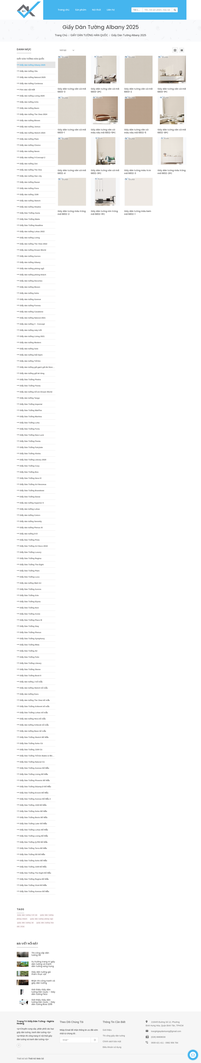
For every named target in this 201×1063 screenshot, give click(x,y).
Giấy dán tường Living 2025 (31, 96)
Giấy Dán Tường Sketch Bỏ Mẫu (33, 737)
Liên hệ (111, 9)
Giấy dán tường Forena (29, 305)
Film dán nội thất (26, 90)
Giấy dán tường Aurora (28, 256)
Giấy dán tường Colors (28, 515)
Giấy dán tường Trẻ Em (29, 361)
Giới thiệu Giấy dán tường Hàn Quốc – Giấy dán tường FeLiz (43, 992)
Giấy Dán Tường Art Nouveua (31, 484)
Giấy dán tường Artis (27, 102)
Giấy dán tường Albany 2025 (31, 65)
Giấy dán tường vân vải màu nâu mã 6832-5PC (103, 131)
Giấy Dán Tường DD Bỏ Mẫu (31, 854)
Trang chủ (63, 9)
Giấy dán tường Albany (29, 262)
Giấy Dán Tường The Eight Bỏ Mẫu (34, 873)
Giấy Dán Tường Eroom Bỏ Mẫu (32, 793)
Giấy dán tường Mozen (28, 287)
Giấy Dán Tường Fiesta (28, 386)
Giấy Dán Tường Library (29, 663)
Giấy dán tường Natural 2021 (31, 318)
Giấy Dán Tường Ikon (28, 608)
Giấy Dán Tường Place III (29, 620)
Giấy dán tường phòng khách (31, 275)
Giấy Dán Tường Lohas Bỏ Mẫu (32, 830)
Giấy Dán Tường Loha (28, 423)
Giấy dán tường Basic (28, 108)
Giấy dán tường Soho (28, 293)
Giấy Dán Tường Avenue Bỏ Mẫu (33, 768)
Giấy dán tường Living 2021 (31, 336)
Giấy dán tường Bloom (28, 120)
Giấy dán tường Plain (28, 139)
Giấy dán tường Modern (29, 342)
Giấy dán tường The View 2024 (32, 114)
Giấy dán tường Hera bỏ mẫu (31, 719)
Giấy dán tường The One (29, 170)
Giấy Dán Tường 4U (27, 651)
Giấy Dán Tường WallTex (29, 410)
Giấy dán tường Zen (27, 164)
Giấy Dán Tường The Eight (30, 564)
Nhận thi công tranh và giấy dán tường (43, 981)
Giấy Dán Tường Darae (28, 497)
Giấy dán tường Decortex (29, 281)
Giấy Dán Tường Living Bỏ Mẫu (32, 774)
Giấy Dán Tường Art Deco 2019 (32, 546)
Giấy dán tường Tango (28, 398)
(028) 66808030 (158, 1037)
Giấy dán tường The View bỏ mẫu (33, 700)
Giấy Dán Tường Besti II (29, 675)
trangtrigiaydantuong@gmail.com (166, 1031)
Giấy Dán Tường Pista (28, 540)
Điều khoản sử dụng (112, 1047)
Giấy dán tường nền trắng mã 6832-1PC (104, 213)
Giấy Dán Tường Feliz (28, 657)
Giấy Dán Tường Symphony (31, 638)
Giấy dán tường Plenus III (30, 527)
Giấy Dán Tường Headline (30, 225)
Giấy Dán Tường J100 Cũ (29, 749)
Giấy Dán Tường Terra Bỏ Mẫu (32, 848)
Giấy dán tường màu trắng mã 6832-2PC (172, 172)
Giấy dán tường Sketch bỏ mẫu (32, 688)
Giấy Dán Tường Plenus (29, 632)
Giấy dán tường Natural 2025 (31, 77)
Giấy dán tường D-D (27, 534)
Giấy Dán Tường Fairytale (30, 447)
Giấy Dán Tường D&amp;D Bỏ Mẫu (34, 786)
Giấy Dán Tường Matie (28, 219)
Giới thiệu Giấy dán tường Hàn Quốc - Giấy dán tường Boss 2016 (43, 1002)
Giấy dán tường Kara (27, 694)
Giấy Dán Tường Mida (28, 645)
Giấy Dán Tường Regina (29, 558)
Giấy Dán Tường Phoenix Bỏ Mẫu (33, 780)
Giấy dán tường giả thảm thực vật (41, 973)
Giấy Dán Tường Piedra (29, 379)
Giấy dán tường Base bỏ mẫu (31, 731)
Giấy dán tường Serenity (29, 521)
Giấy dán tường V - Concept (31, 324)
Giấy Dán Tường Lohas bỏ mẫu (32, 712)
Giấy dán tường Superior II (30, 503)
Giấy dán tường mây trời (29, 330)
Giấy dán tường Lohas (28, 509)
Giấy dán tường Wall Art (29, 583)
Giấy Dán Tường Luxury (29, 552)
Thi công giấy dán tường (114, 1036)
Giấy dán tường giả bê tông (30, 373)
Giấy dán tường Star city (29, 176)
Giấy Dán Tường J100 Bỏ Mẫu (32, 805)
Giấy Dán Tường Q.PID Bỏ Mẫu (32, 842)
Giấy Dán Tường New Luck (30, 435)
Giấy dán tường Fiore (28, 188)
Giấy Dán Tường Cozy (28, 466)
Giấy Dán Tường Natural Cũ (31, 762)
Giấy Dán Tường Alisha (29, 453)
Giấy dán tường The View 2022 (32, 244)
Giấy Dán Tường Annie (28, 614)
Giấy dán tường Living (28, 238)
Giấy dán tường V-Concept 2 (31, 157)
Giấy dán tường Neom (28, 151)
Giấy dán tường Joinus (28, 127)
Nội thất (96, 9)
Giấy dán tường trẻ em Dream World (34, 392)
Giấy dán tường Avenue (29, 299)
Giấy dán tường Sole (27, 349)
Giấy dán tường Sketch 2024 (31, 133)
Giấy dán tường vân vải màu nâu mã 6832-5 (136, 131)
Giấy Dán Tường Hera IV (29, 478)
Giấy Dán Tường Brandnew (30, 490)
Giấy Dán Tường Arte (28, 595)
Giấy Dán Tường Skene (29, 669)
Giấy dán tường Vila (27, 71)
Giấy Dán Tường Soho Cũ (30, 743)
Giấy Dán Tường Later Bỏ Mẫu (32, 823)
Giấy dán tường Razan (28, 182)
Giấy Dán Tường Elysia (28, 601)
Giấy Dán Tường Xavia (28, 213)
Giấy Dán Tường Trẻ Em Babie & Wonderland (38, 756)
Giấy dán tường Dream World (31, 250)
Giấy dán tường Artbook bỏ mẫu (33, 725)
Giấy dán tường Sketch (28, 201)
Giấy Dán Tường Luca (28, 577)
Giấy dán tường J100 (27, 194)
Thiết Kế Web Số (36, 1058)
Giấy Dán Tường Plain (28, 571)
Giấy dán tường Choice (29, 145)
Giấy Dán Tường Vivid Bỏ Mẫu (32, 885)
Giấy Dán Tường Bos (27, 472)
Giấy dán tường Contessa (30, 83)
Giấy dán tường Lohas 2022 (31, 231)
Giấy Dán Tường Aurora (29, 589)
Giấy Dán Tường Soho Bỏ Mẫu (32, 811)
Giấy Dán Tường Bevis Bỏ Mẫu (32, 817)
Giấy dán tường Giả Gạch (29, 355)
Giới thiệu (107, 1030)
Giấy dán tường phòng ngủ (30, 268)
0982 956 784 (172, 1043)
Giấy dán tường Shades (29, 207)
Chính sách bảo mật (112, 1041)
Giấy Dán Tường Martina (29, 416)
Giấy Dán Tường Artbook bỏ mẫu (33, 706)
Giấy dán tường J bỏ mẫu (30, 682)
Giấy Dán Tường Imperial (29, 404)
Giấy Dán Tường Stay (28, 626)
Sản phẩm (80, 9)
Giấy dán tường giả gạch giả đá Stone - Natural (39, 367)
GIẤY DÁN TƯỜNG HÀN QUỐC (89, 35)
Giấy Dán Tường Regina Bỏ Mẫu (33, 879)
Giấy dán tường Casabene (30, 312)
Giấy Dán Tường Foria (28, 429)
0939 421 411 (157, 1043)
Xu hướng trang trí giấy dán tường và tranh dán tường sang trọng (43, 964)
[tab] (175, 50)
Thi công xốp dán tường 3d (40, 954)
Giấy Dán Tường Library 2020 (31, 460)
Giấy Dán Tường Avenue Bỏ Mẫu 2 (34, 799)
